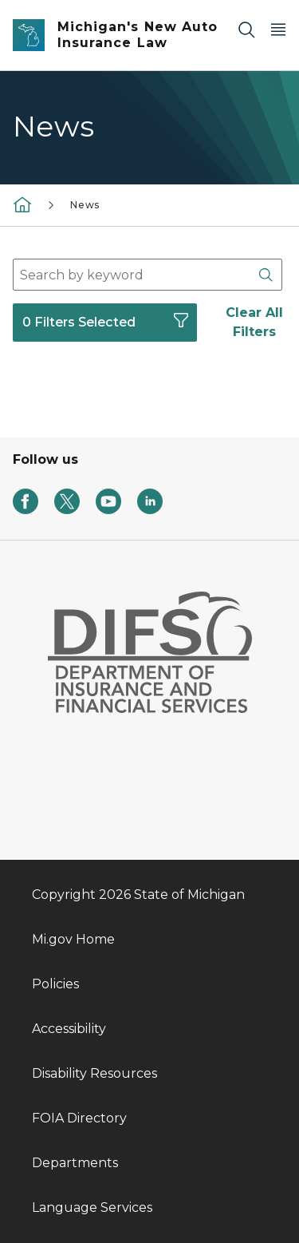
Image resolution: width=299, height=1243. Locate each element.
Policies (55, 984)
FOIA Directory (79, 1118)
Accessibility (69, 1028)
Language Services (92, 1207)
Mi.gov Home (73, 939)
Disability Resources (94, 1073)
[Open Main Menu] (278, 29)
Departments (75, 1162)
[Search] (246, 29)
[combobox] (147, 275)
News (85, 205)
